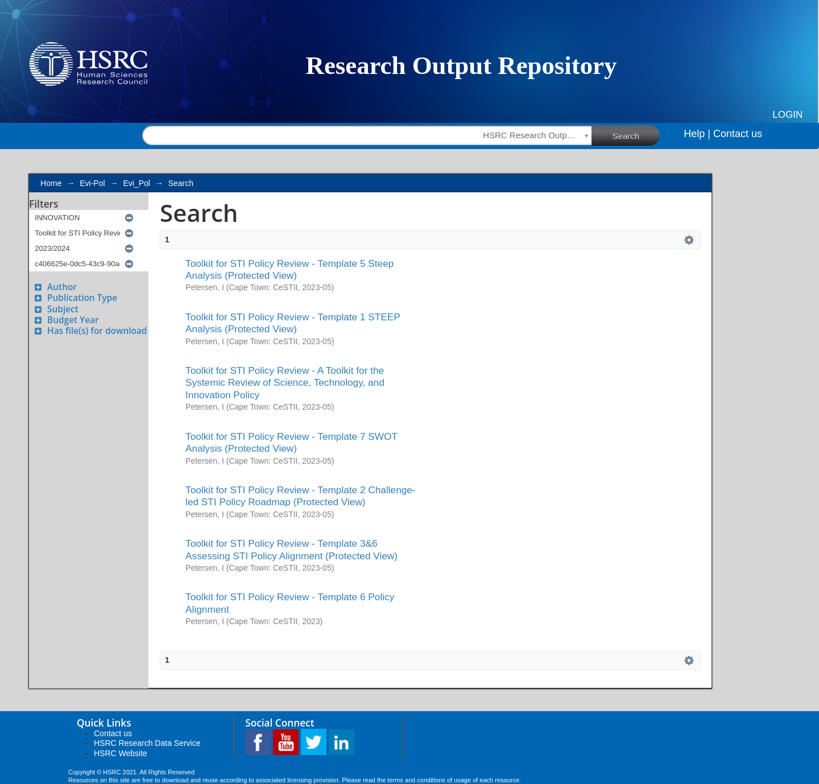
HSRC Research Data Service (147, 743)
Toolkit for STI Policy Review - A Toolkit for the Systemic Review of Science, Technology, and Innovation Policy (284, 383)
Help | (697, 133)
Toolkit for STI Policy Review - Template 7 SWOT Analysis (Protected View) (291, 442)
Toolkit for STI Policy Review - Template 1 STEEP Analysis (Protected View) (292, 323)
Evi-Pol (92, 183)
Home (50, 183)
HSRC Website (120, 753)
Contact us (737, 133)
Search (636, 135)
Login (787, 114)
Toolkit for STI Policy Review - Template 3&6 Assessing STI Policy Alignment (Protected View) (291, 549)
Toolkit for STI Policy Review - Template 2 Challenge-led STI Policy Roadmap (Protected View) (300, 495)
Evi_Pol (136, 183)
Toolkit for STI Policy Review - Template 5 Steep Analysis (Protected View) (289, 269)
